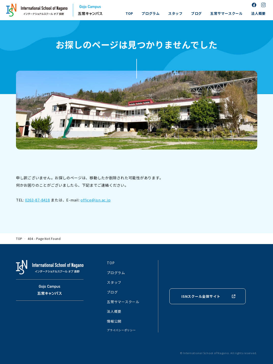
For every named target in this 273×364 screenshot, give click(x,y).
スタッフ (175, 13)
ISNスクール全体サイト (200, 296)
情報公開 (114, 321)
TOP (129, 13)
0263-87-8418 (37, 199)
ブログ (196, 13)
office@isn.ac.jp (95, 199)
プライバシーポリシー (121, 330)
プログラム (151, 13)
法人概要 (258, 13)
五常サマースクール (226, 13)
